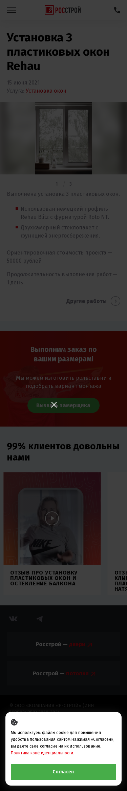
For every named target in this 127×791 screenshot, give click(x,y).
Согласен (63, 772)
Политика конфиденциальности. (42, 753)
